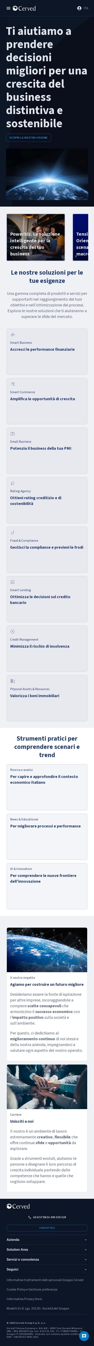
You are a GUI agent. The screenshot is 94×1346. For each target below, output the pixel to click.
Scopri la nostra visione (29, 138)
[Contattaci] (84, 1336)
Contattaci (47, 1228)
